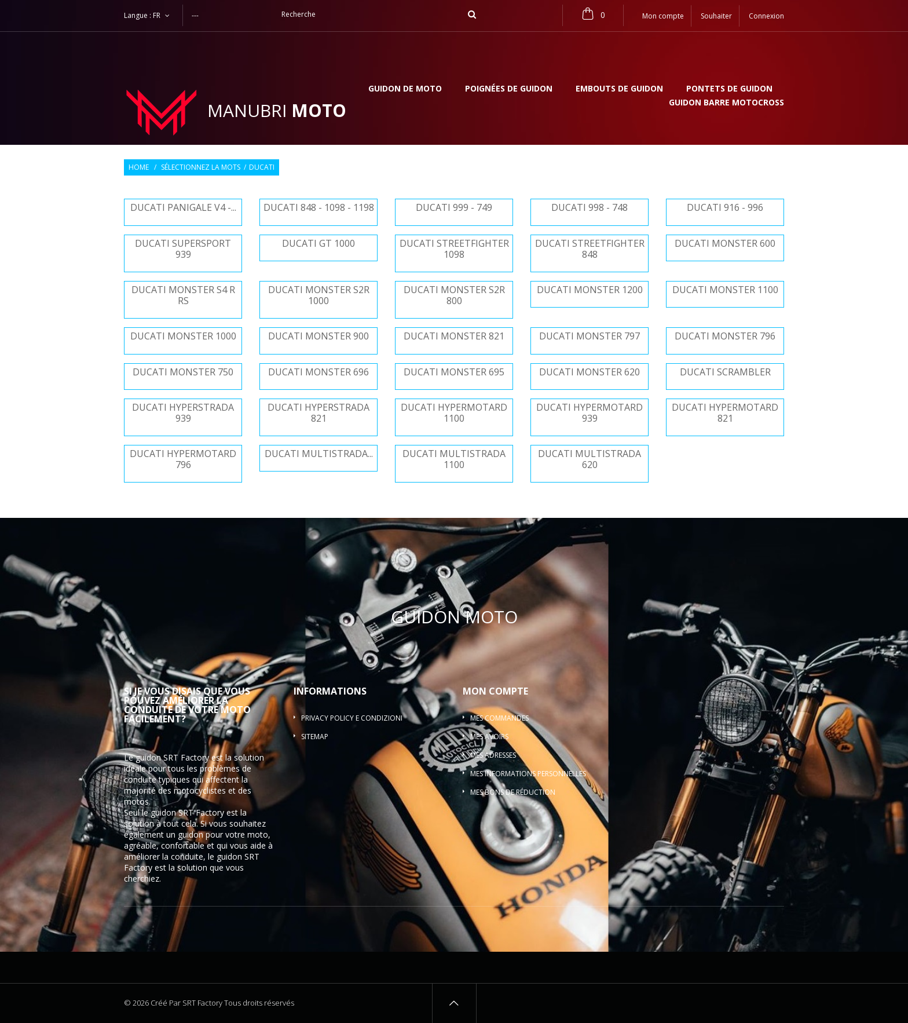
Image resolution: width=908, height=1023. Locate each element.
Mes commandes (499, 718)
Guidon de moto (405, 89)
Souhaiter (716, 16)
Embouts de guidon (619, 89)
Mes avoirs (489, 736)
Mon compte (495, 691)
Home (139, 167)
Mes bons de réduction (512, 792)
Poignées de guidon (508, 89)
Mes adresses (493, 755)
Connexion (766, 16)
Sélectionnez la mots (200, 167)
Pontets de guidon (729, 89)
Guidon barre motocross (726, 103)
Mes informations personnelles (528, 774)
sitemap (314, 736)
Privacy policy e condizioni (351, 718)
